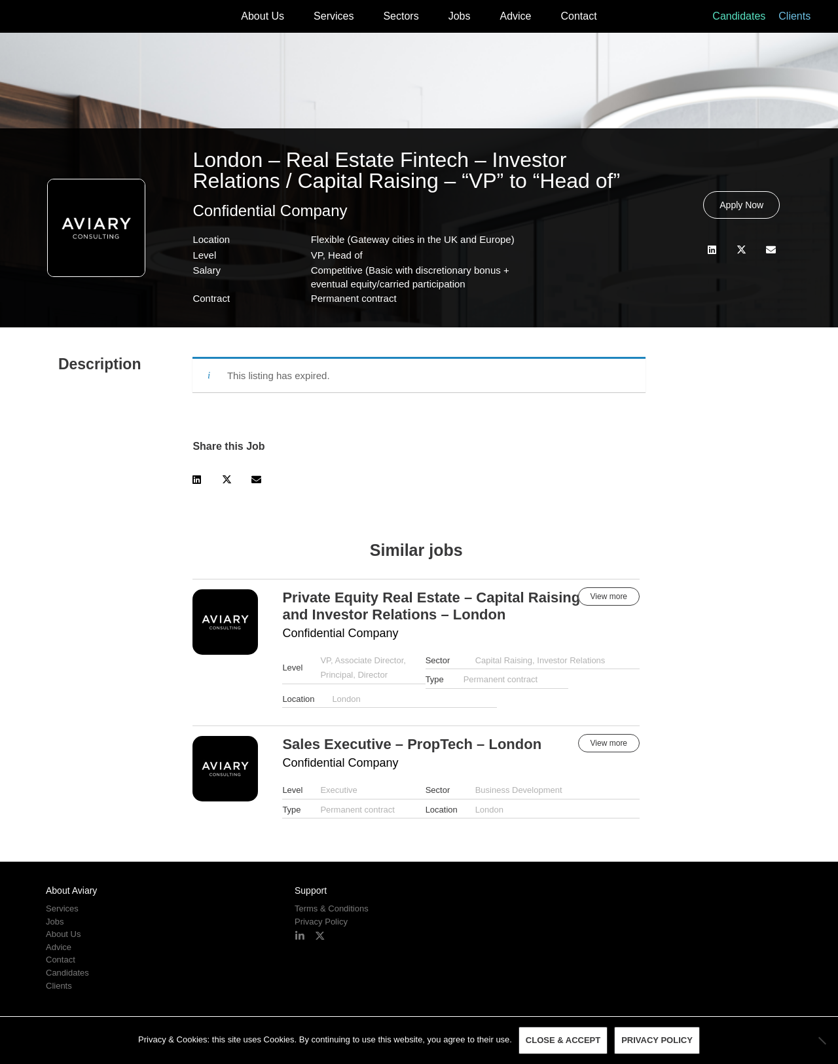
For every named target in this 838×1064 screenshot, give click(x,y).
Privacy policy (657, 1041)
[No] (821, 1040)
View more (609, 596)
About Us (262, 16)
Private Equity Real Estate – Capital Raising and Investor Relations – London (431, 606)
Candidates (738, 16)
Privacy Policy (321, 921)
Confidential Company (269, 210)
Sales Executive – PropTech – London (411, 744)
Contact (579, 16)
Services (334, 16)
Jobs (459, 16)
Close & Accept (563, 1041)
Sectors (400, 16)
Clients (794, 16)
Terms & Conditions (332, 908)
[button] (712, 250)
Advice (515, 16)
